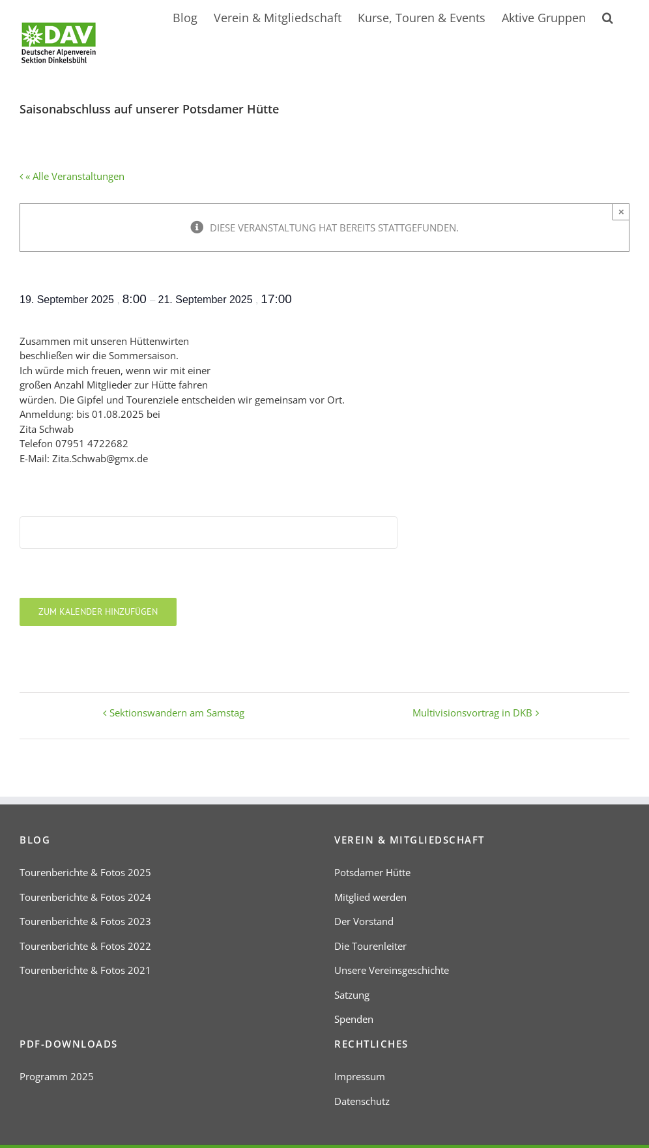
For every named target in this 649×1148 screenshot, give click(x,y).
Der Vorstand (364, 921)
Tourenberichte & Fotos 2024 (85, 897)
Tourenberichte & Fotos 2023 (85, 921)
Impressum (359, 1076)
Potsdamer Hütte (372, 872)
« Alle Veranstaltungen (73, 176)
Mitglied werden (370, 897)
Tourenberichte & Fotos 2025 (85, 872)
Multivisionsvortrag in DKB (472, 712)
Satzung (351, 994)
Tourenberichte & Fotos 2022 (85, 945)
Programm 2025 (57, 1076)
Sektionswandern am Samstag (176, 712)
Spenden (353, 1018)
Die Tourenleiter (370, 945)
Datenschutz (362, 1101)
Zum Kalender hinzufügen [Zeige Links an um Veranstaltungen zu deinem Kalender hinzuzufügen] (98, 611)
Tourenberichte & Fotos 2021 (85, 970)
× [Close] (621, 211)
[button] (607, 16)
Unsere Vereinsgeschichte (391, 970)
